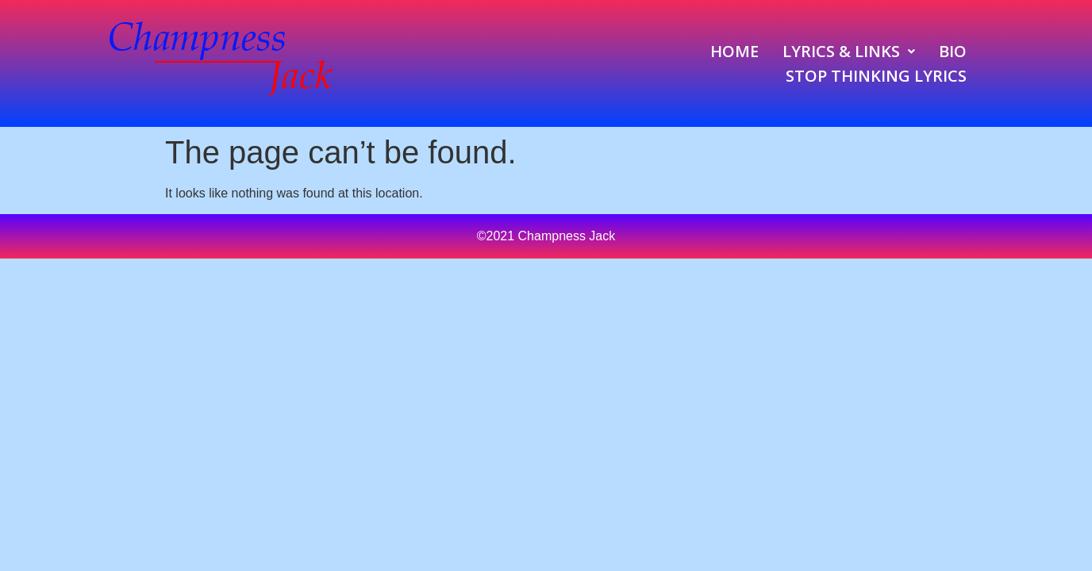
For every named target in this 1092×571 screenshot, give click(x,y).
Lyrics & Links (848, 51)
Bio (953, 51)
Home (734, 51)
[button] (849, 51)
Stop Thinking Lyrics (876, 75)
